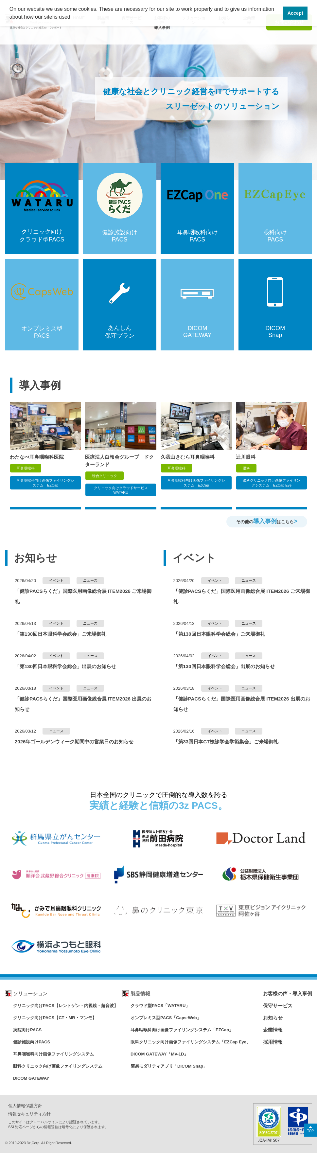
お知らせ (273, 1017)
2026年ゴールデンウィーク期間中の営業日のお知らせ (74, 741)
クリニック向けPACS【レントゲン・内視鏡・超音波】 (65, 1005)
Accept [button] (295, 13)
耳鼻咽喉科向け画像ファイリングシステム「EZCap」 (182, 1029)
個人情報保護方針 (25, 1105)
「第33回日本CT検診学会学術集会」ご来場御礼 (226, 741)
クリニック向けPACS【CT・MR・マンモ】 (55, 1017)
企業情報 (273, 1030)
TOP (310, 1131)
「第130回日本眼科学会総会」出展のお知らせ (65, 666)
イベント (56, 580)
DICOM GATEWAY (31, 1078)
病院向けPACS (27, 1029)
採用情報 (273, 1042)
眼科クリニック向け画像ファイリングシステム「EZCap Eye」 (191, 1041)
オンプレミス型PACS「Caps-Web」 (166, 1017)
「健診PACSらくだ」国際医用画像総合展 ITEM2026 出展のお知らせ (83, 704)
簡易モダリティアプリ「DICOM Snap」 (169, 1066)
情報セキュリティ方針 (29, 1113)
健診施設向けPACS (31, 1041)
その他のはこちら (266, 521)
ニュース (90, 580)
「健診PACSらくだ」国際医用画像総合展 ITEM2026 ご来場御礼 (83, 596)
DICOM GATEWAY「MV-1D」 (159, 1054)
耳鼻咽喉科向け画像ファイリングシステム (53, 1054)
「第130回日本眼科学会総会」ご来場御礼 (60, 634)
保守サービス (277, 1005)
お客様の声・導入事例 (287, 993)
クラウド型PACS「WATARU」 (160, 1005)
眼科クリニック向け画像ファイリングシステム (57, 1066)
